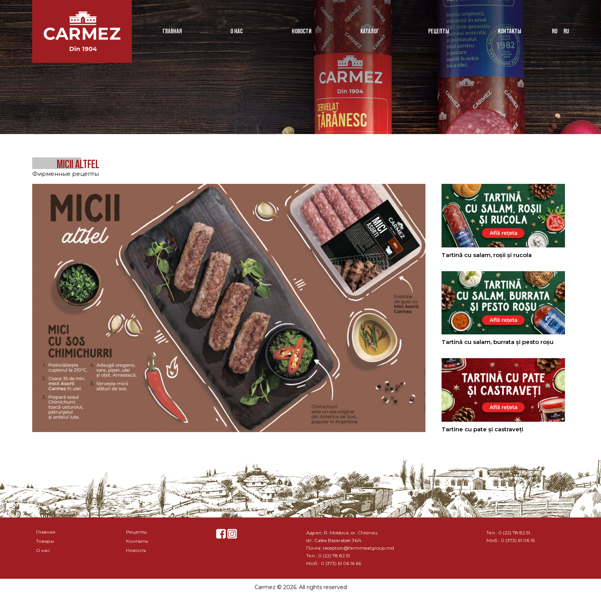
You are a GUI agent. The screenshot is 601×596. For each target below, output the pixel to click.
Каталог (369, 31)
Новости (302, 31)
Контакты (509, 31)
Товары (45, 541)
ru (566, 31)
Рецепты (438, 31)
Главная (172, 31)
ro (554, 31)
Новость (136, 550)
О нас (236, 31)
